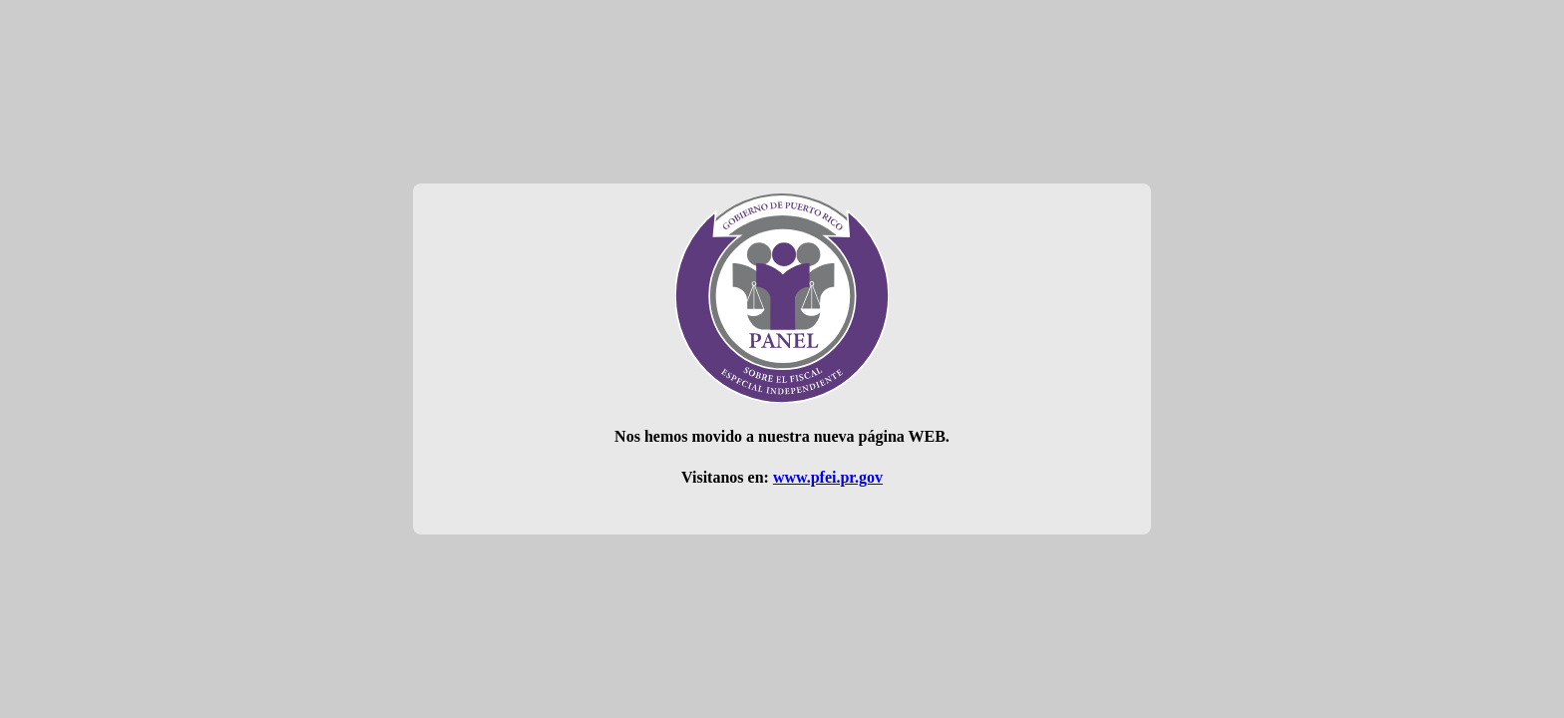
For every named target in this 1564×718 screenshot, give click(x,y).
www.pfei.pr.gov (828, 477)
